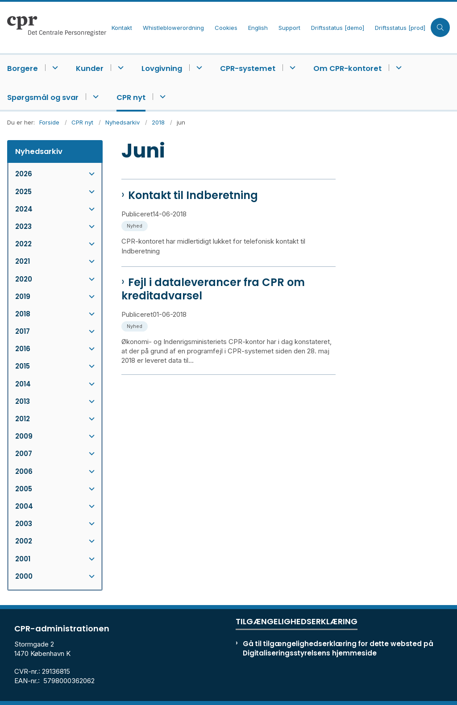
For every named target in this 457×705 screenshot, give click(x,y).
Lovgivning (161, 68)
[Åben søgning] (440, 27)
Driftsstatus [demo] (337, 28)
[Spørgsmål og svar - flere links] (94, 96)
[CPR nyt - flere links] (161, 96)
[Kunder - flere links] (119, 67)
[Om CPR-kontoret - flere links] (397, 67)
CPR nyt (130, 97)
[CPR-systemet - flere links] (291, 67)
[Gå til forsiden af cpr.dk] (53, 27)
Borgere (22, 68)
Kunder (90, 68)
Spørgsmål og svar (43, 97)
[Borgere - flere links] (53, 67)
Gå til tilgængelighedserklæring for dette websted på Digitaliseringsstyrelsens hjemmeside (338, 648)
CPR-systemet (247, 68)
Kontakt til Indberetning (193, 195)
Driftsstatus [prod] (400, 28)
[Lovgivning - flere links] (198, 67)
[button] (89, 174)
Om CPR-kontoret (347, 68)
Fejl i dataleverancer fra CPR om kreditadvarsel (213, 289)
